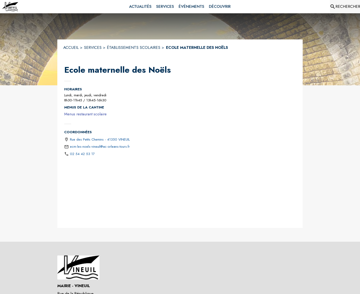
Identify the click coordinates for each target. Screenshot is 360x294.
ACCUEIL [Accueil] (71, 47)
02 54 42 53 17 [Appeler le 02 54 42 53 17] (82, 153)
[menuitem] (140, 6)
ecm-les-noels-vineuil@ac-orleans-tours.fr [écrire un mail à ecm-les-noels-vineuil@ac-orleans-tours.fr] (100, 146)
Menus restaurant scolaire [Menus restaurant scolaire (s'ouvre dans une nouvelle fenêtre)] (85, 114)
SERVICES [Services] (93, 47)
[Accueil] (10, 6)
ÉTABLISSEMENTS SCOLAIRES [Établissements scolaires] (133, 47)
